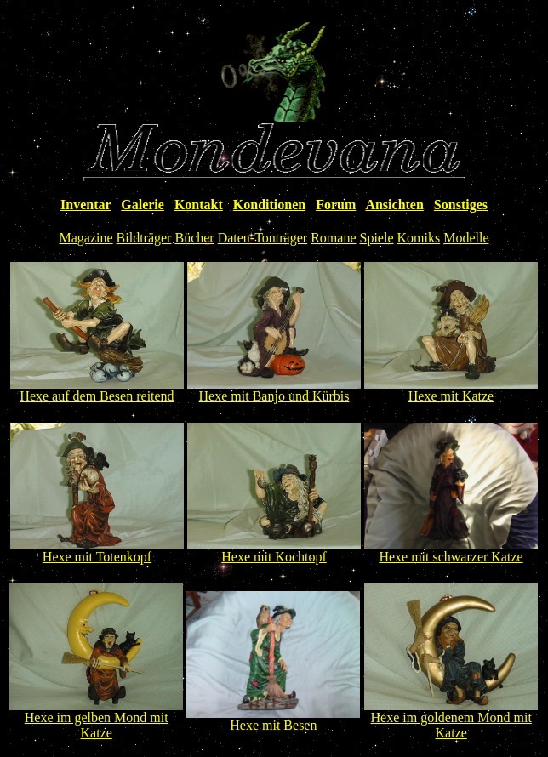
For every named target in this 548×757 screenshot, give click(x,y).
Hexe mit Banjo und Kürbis (274, 396)
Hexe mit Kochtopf (274, 556)
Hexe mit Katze (451, 396)
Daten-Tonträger (263, 238)
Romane (333, 238)
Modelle (465, 238)
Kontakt (198, 204)
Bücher (194, 238)
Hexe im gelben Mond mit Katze (96, 725)
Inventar (85, 204)
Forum (336, 204)
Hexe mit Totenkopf (97, 556)
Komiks (418, 238)
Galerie (142, 204)
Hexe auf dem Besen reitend (97, 396)
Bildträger (144, 238)
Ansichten (394, 204)
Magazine (86, 238)
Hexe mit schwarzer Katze (450, 556)
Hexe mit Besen (273, 725)
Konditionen (269, 204)
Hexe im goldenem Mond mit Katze (451, 725)
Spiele (376, 238)
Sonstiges (461, 204)
